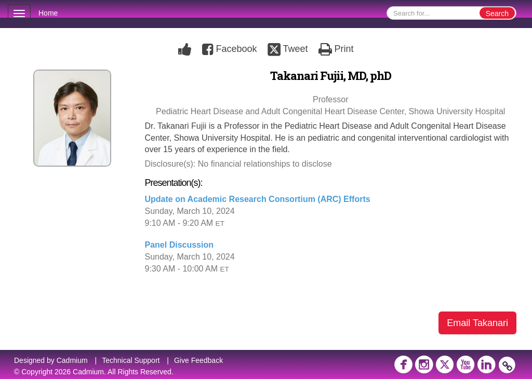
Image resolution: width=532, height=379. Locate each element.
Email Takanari (477, 323)
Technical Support (130, 360)
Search (497, 13)
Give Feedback (198, 360)
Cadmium (72, 360)
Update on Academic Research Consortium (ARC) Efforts (257, 199)
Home (48, 13)
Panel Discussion (179, 244)
